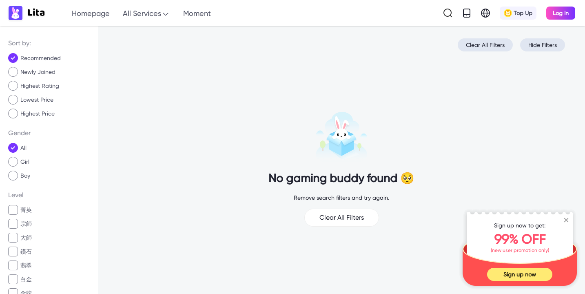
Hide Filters (542, 45)
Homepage (91, 13)
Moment (197, 13)
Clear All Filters (485, 45)
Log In (561, 13)
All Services (146, 14)
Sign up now (519, 274)
